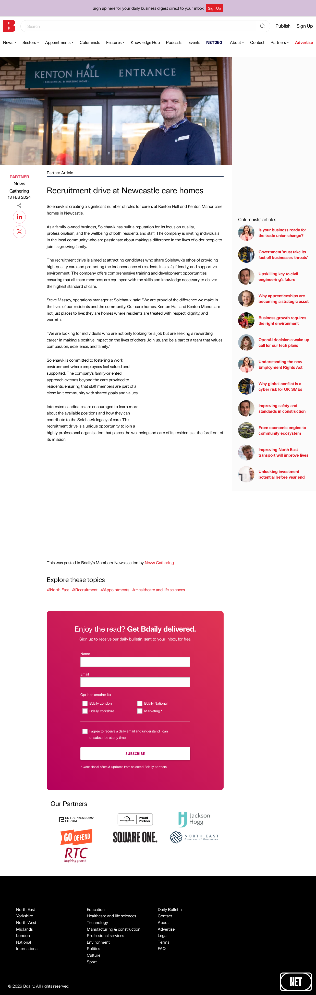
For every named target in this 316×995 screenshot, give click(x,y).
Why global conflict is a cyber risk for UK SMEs (270, 386)
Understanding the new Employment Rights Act (270, 364)
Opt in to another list (95, 694)
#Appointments (115, 589)
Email (84, 674)
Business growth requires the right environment (272, 320)
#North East (58, 589)
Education (96, 909)
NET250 (214, 42)
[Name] (135, 662)
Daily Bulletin (170, 909)
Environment (98, 942)
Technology (97, 922)
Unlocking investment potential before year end (271, 474)
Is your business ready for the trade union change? (272, 232)
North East (25, 909)
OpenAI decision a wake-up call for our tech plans (273, 342)
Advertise (304, 42)
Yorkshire (24, 915)
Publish (282, 26)
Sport (92, 961)
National (23, 942)
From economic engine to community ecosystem (272, 430)
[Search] (263, 26)
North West (26, 922)
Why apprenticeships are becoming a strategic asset (273, 298)
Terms (163, 942)
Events (194, 42)
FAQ (162, 948)
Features (113, 42)
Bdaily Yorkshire (101, 710)
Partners (278, 42)
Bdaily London (100, 703)
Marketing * (153, 710)
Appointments (57, 42)
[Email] (135, 682)
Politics (93, 948)
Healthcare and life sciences (111, 915)
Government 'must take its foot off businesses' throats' (273, 254)
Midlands (24, 929)
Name (85, 653)
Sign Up (214, 8)
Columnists (90, 42)
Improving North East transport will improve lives (273, 452)
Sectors (29, 42)
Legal (162, 935)
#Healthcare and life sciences (158, 589)
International (27, 948)
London (23, 935)
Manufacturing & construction (113, 929)
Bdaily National (155, 703)
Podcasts (174, 42)
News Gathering (19, 187)
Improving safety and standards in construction (272, 408)
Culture (93, 955)
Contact (257, 42)
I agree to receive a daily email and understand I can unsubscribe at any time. (128, 734)
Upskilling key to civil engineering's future (268, 276)
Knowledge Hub (145, 42)
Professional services (105, 935)
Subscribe (135, 753)
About (235, 42)
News (8, 42)
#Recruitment (85, 589)
